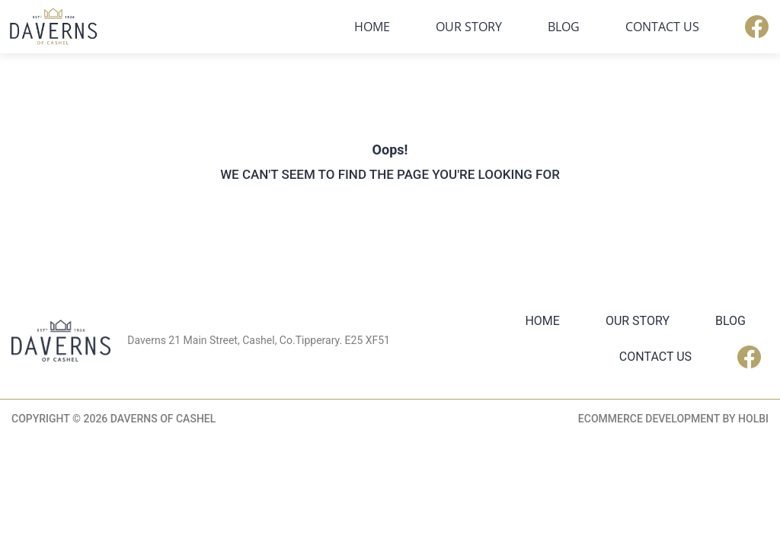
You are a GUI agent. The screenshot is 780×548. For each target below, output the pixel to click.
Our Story (469, 26)
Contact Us (662, 26)
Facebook (757, 27)
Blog (564, 26)
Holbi (753, 419)
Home (372, 26)
